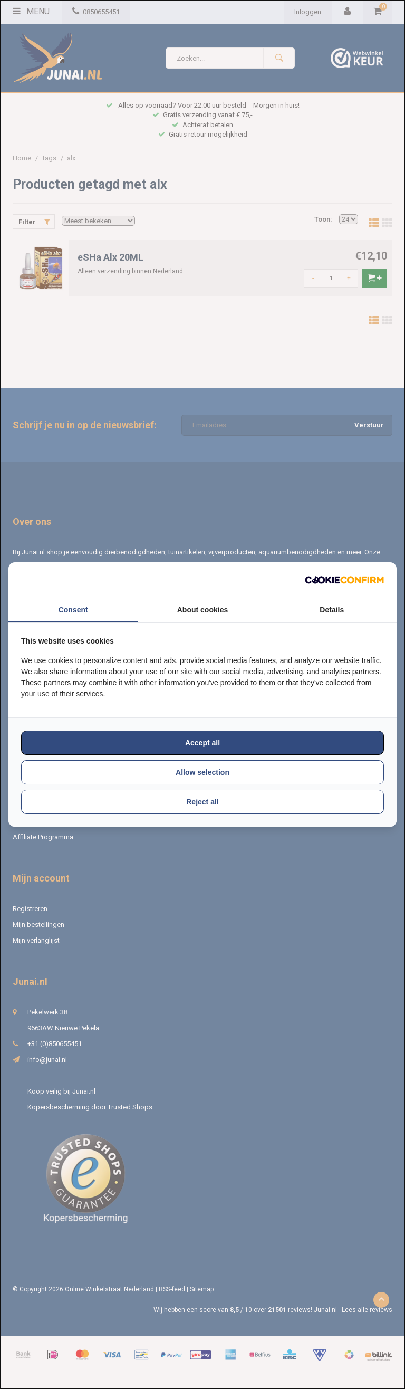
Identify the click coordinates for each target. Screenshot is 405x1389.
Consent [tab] (73, 610)
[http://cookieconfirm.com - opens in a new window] (344, 580)
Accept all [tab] (202, 743)
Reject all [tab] (202, 802)
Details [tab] (332, 610)
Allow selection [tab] (202, 772)
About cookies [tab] (202, 610)
